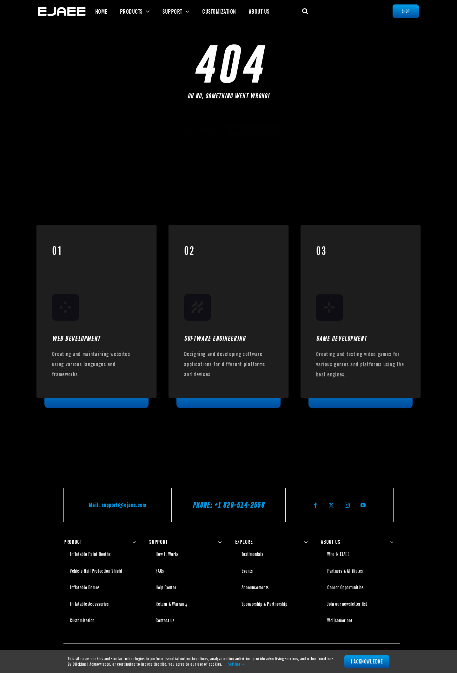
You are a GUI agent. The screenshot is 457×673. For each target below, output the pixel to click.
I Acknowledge (367, 661)
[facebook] (315, 505)
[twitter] (331, 505)
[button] (305, 11)
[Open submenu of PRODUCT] (132, 542)
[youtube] (363, 505)
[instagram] (347, 505)
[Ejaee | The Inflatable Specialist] (62, 9)
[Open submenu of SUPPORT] (218, 542)
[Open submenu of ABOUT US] (390, 542)
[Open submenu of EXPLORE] (304, 542)
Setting (236, 664)
